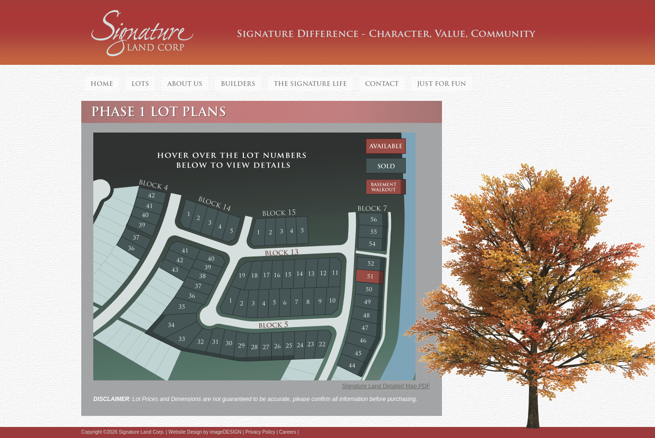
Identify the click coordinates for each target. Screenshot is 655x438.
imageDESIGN (225, 432)
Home (101, 84)
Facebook (303, 433)
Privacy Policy (260, 432)
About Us (184, 84)
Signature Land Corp (142, 34)
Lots (140, 84)
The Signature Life (310, 84)
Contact (382, 84)
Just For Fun (441, 84)
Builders (238, 84)
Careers (287, 432)
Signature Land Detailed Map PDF (386, 386)
